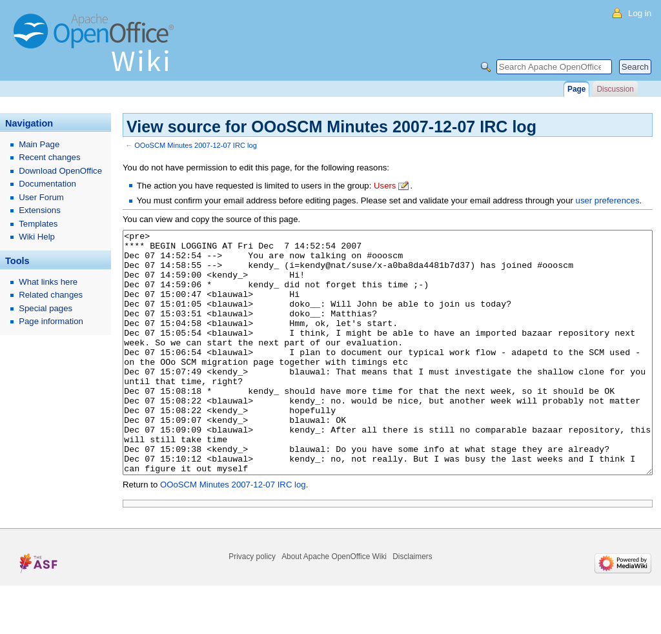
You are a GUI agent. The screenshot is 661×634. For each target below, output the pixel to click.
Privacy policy (252, 604)
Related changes (51, 295)
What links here (48, 282)
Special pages (45, 308)
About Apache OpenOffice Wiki (334, 604)
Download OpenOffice (60, 171)
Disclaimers (412, 604)
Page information (51, 321)
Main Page (39, 144)
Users (385, 185)
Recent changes (49, 157)
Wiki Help (37, 236)
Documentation (47, 184)
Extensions (40, 210)
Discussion (614, 89)
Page (576, 89)
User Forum (41, 197)
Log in (639, 13)
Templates (38, 224)
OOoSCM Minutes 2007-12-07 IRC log (195, 145)
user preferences (608, 200)
